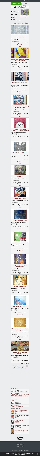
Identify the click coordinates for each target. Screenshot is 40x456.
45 (16, 367)
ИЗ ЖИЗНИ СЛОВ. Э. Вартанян (20, 286)
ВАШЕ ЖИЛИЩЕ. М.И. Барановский (20, 306)
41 (21, 365)
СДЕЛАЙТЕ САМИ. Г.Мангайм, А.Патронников (20, 242)
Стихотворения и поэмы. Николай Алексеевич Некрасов (20, 36)
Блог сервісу (26, 450)
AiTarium (12, 400)
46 (19, 367)
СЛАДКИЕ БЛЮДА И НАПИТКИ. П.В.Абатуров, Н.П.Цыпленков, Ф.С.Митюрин (20, 130)
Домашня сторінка (14, 9)
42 (24, 365)
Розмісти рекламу (14, 14)
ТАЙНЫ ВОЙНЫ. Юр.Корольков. (20, 198)
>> (26, 367)
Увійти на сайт (26, 0)
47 (22, 367)
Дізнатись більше (22, 454)
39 (16, 365)
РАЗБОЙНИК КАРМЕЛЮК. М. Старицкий (20, 220)
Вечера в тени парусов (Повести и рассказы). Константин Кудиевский (20, 60)
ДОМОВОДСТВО (20, 176)
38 (13, 365)
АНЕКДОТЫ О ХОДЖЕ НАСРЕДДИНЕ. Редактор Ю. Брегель (20, 266)
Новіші (28, 23)
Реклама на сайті (15, 450)
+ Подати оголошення (16, 3)
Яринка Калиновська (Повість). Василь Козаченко (20, 83)
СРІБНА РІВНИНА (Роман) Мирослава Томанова (20, 153)
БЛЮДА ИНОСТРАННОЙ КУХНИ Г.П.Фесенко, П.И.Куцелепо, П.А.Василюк (20, 107)
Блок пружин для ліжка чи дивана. (17, 406)
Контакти (13, 17)
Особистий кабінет (14, 16)
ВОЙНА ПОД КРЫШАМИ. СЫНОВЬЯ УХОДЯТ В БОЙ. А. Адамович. (20, 329)
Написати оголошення (15, 11)
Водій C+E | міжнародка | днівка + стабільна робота (19, 391)
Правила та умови (14, 12)
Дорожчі (22, 23)
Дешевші (19, 23)
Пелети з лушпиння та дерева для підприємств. (20, 353)
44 (14, 367)
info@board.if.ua (20, 444)
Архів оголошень (21, 450)
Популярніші (16, 23)
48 (24, 367)
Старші (25, 23)
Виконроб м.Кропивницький (16, 403)
